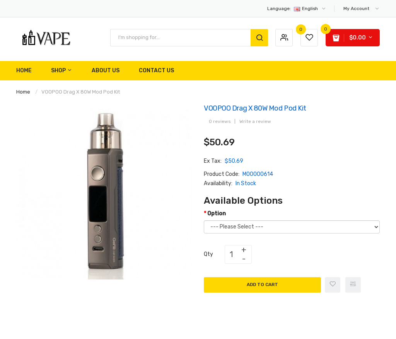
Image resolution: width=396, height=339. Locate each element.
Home (23, 92)
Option (216, 213)
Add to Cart (262, 284)
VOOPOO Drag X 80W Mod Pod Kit (80, 92)
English (296, 8)
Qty (208, 254)
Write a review (255, 121)
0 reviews (219, 121)
